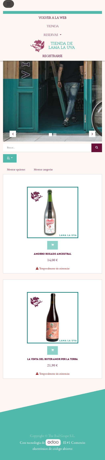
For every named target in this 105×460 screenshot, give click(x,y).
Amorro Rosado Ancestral (52, 254)
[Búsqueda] (96, 148)
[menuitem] (52, 18)
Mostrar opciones (16, 169)
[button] (10, 158)
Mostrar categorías (43, 169)
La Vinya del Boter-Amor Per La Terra (52, 359)
